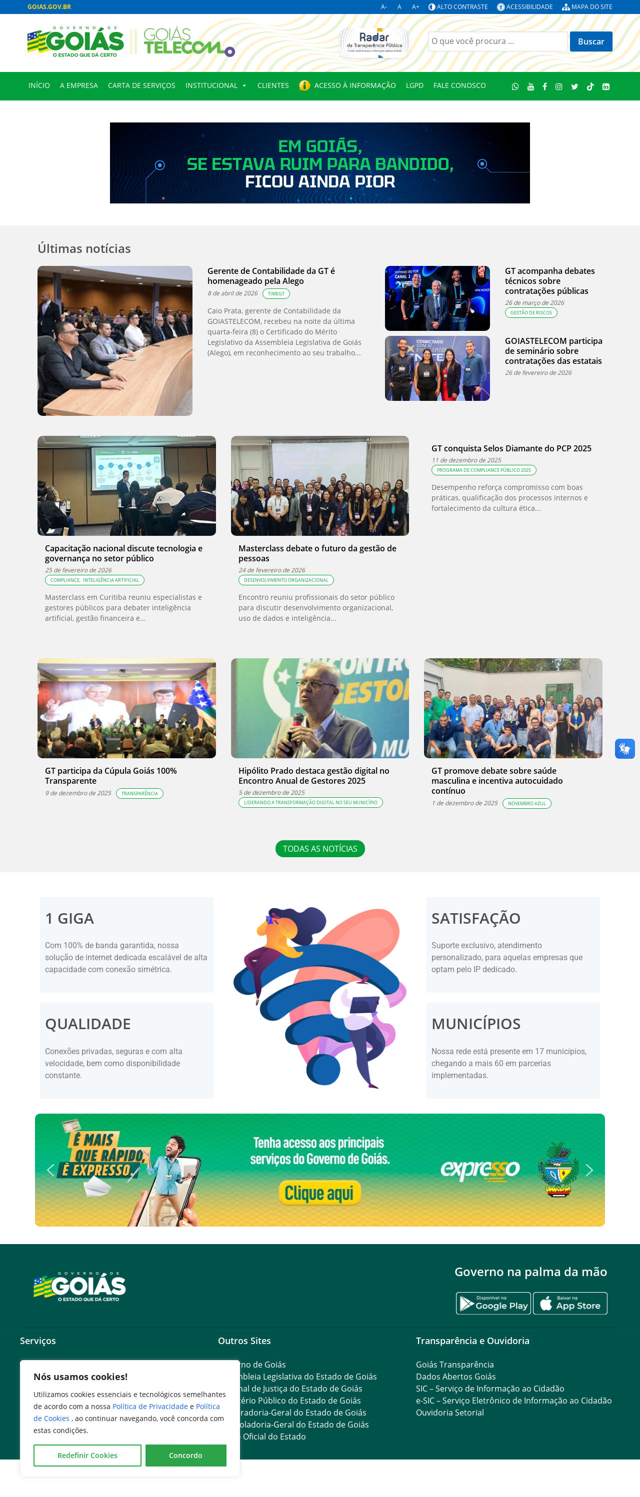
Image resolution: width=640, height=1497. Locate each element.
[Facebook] (545, 86)
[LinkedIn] (605, 86)
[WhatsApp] (515, 86)
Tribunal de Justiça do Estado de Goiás (290, 1388)
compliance (65, 580)
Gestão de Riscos (531, 312)
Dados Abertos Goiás (456, 1376)
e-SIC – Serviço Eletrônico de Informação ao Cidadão (514, 1400)
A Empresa (79, 85)
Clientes (273, 85)
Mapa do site (592, 6)
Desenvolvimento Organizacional (286, 580)
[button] (320, 1170)
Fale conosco (460, 85)
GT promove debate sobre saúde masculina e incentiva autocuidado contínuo (497, 780)
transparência (140, 793)
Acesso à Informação (355, 85)
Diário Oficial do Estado (262, 1436)
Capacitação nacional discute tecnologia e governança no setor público (123, 553)
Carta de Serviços (142, 85)
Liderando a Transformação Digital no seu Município (311, 802)
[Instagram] (559, 86)
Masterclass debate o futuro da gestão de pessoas (317, 553)
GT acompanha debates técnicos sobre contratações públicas (550, 280)
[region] (130, 1418)
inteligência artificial (111, 580)
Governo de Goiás (252, 1364)
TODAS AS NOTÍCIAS (320, 848)
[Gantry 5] (80, 1286)
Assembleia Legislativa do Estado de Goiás (297, 1376)
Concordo (185, 1455)
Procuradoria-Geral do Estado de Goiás (292, 1412)
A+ (416, 6)
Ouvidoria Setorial (450, 1412)
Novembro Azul (527, 803)
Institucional (217, 85)
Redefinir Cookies (88, 1455)
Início (39, 85)
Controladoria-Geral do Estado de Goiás (293, 1424)
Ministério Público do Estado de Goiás (289, 1400)
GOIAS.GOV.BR (49, 6)
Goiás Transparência (455, 1364)
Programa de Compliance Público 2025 (484, 470)
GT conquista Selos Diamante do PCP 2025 (512, 448)
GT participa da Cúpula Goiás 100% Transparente (111, 775)
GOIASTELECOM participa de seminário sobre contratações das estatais (553, 350)
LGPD (415, 85)
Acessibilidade (529, 6)
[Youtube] (531, 86)
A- (384, 6)
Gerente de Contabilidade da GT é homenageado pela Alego (271, 275)
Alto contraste (462, 6)
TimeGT (276, 293)
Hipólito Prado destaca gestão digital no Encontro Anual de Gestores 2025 (314, 775)
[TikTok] (590, 86)
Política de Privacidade (151, 1406)
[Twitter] (575, 86)
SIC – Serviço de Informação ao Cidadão (490, 1388)
